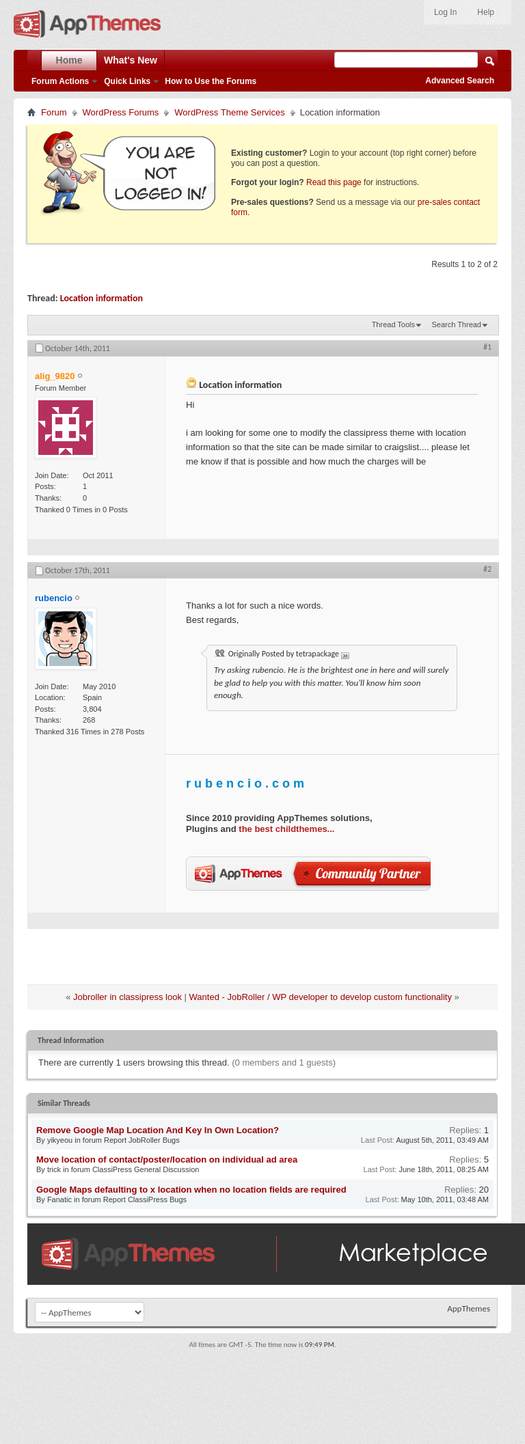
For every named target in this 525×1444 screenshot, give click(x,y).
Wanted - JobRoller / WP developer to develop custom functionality (320, 997)
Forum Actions (60, 81)
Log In (445, 12)
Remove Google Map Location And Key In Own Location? (157, 1130)
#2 (487, 569)
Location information (101, 298)
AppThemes (468, 1308)
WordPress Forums (121, 112)
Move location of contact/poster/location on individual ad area (166, 1159)
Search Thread (456, 324)
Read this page (334, 182)
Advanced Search (459, 80)
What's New (130, 60)
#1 (487, 347)
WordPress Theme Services (229, 112)
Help (485, 12)
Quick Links (127, 81)
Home (69, 60)
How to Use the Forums (210, 81)
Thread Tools (393, 324)
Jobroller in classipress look (127, 997)
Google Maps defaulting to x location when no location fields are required (191, 1189)
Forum (54, 112)
